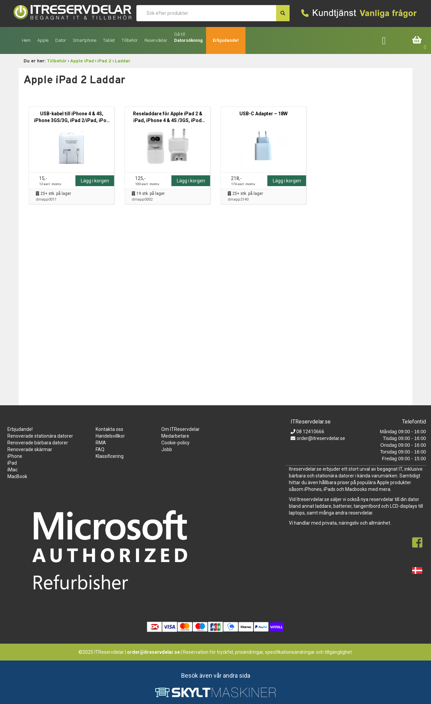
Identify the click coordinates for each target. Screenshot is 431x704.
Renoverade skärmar (29, 449)
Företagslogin (388, 40)
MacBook (17, 476)
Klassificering (110, 456)
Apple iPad (82, 61)
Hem (26, 40)
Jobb (166, 449)
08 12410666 (309, 431)
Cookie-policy (175, 442)
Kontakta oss (109, 429)
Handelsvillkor (110, 436)
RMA (101, 442)
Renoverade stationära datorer (40, 436)
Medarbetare (175, 436)
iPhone (14, 456)
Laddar (122, 61)
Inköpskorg (417, 40)
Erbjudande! (226, 40)
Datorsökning (188, 40)
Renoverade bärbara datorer (37, 442)
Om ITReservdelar (180, 429)
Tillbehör (57, 61)
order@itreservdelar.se (321, 438)
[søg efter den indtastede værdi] (283, 13)
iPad (12, 463)
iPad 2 (104, 61)
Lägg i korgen (95, 180)
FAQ (100, 449)
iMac (12, 469)
